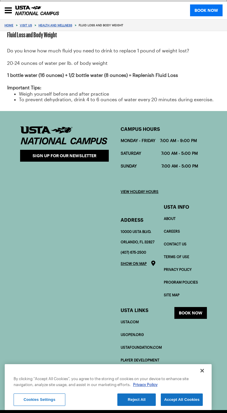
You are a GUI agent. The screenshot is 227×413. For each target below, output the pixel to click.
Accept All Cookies (182, 399)
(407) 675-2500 (133, 252)
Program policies (181, 282)
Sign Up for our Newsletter (64, 155)
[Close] (202, 370)
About (170, 219)
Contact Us (175, 244)
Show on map (134, 264)
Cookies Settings (40, 399)
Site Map (171, 295)
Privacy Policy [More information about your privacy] (145, 385)
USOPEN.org (132, 335)
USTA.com (130, 322)
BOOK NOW (206, 10)
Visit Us (26, 25)
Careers (172, 231)
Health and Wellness (55, 25)
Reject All (136, 399)
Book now (190, 312)
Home (8, 25)
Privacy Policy (178, 269)
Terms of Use (176, 257)
